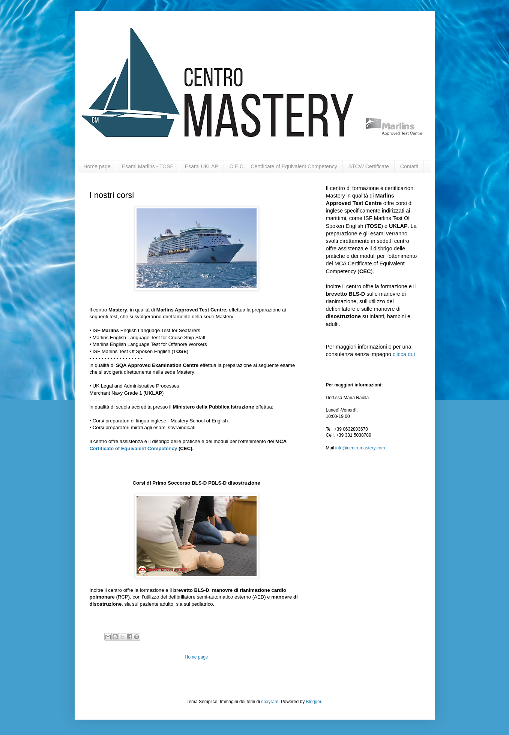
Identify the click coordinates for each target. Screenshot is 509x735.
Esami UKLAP (201, 166)
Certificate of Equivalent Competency (133, 448)
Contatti (409, 166)
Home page (97, 166)
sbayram (269, 701)
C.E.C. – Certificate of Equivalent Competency (283, 166)
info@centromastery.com (360, 448)
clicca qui (404, 354)
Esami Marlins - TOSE (148, 166)
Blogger (313, 701)
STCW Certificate (368, 166)
